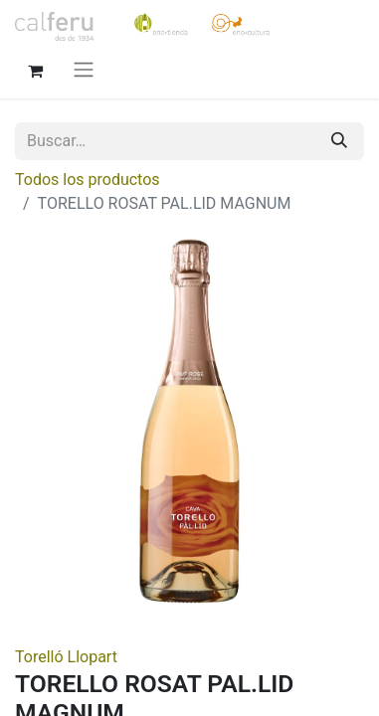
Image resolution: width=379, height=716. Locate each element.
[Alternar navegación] (83, 69)
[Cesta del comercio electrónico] (35, 69)
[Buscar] (339, 141)
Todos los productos (87, 179)
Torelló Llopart (66, 656)
